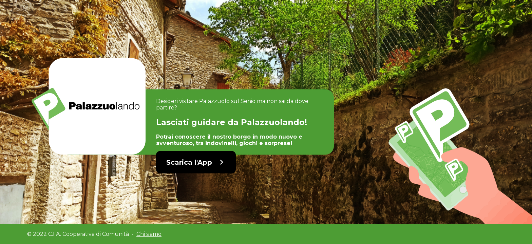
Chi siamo (149, 234)
